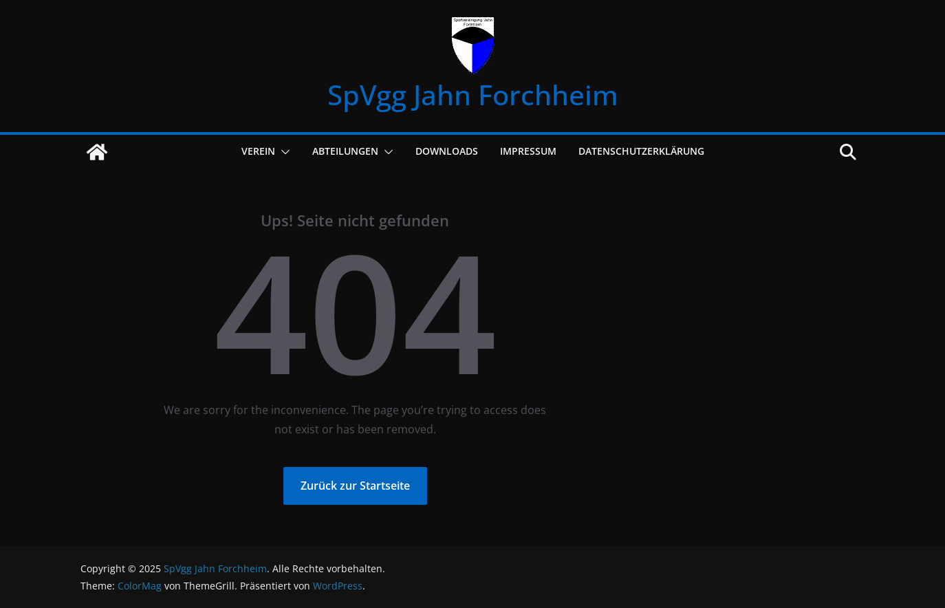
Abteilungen (345, 151)
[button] (282, 152)
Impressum (528, 151)
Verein (258, 151)
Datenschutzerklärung (641, 151)
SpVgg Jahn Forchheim (472, 94)
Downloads (446, 151)
